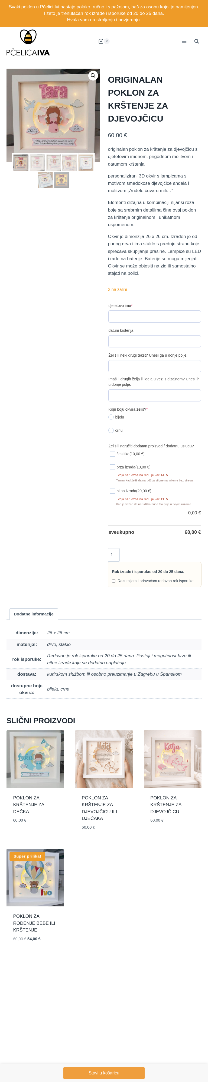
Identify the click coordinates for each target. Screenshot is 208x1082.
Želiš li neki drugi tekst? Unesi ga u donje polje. (147, 355)
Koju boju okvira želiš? (128, 409)
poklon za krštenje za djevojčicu (165, 804)
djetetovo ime (120, 305)
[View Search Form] (197, 41)
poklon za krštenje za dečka (28, 804)
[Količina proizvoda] (113, 555)
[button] (93, 76)
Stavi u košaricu (104, 1073)
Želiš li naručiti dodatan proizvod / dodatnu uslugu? (151, 446)
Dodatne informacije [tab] (34, 614)
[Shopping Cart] (104, 41)
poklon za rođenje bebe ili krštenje (34, 923)
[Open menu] (184, 41)
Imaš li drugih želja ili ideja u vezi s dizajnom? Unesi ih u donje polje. (153, 382)
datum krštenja (120, 330)
